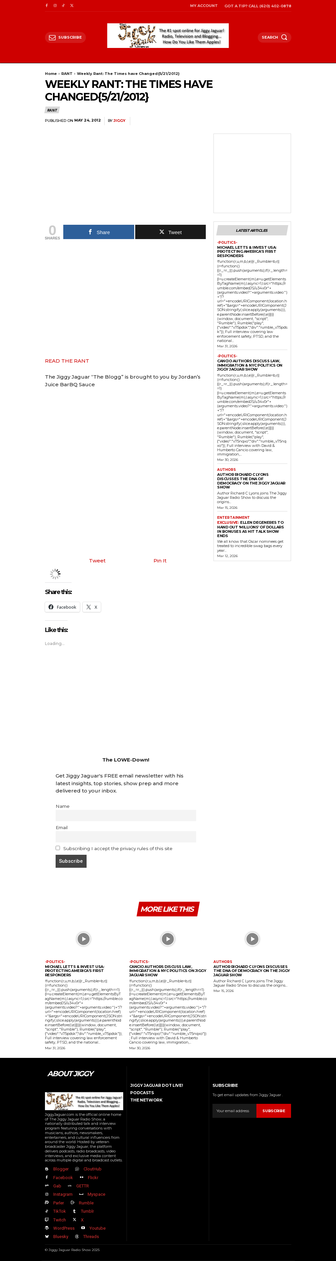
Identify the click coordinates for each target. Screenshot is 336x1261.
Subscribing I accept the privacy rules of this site (114, 848)
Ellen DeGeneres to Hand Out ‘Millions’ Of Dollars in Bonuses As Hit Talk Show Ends (250, 529)
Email (62, 827)
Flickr (93, 1177)
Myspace (96, 1194)
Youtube (98, 1228)
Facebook (63, 1177)
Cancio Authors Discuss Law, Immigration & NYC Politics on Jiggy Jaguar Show (249, 365)
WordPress (64, 1228)
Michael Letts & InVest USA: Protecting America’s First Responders (246, 251)
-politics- (227, 243)
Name (63, 806)
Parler (58, 1202)
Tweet (97, 560)
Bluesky (60, 1236)
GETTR (82, 1185)
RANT (67, 73)
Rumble (86, 1202)
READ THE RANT (67, 361)
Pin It (160, 560)
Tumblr (87, 1211)
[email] (234, 1111)
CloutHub (93, 1168)
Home (51, 73)
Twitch (59, 1219)
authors (226, 470)
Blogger (61, 1168)
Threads (91, 1236)
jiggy (120, 121)
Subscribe (273, 1110)
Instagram (63, 1194)
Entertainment (233, 518)
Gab (57, 1185)
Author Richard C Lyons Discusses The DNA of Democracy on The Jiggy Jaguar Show (251, 480)
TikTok (59, 1211)
